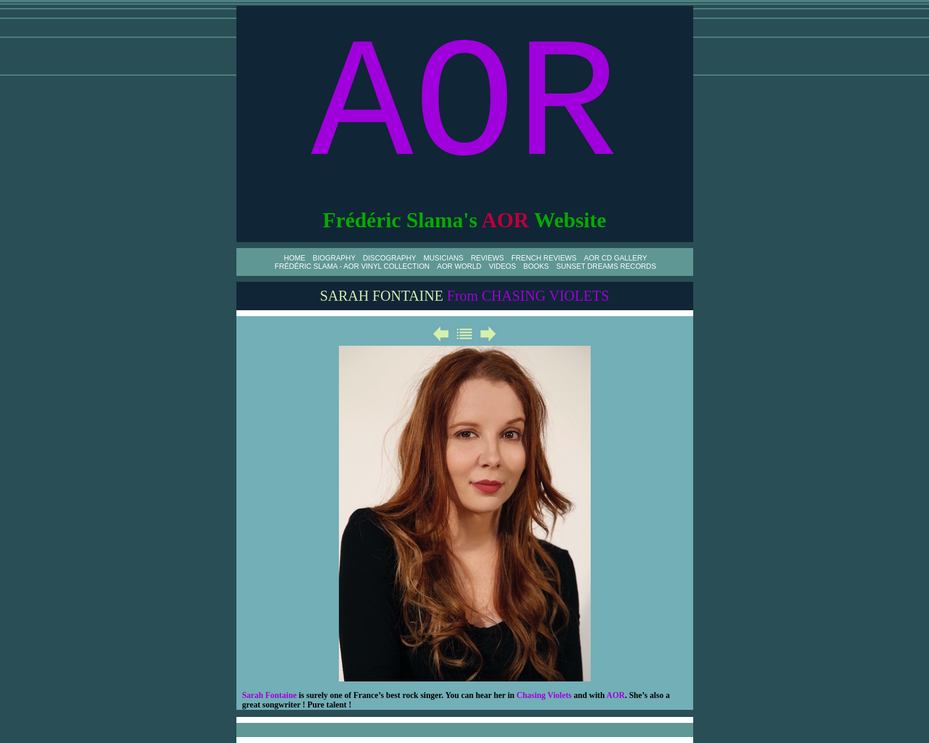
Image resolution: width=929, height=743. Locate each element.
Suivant (488, 334)
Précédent (441, 334)
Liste (464, 334)
